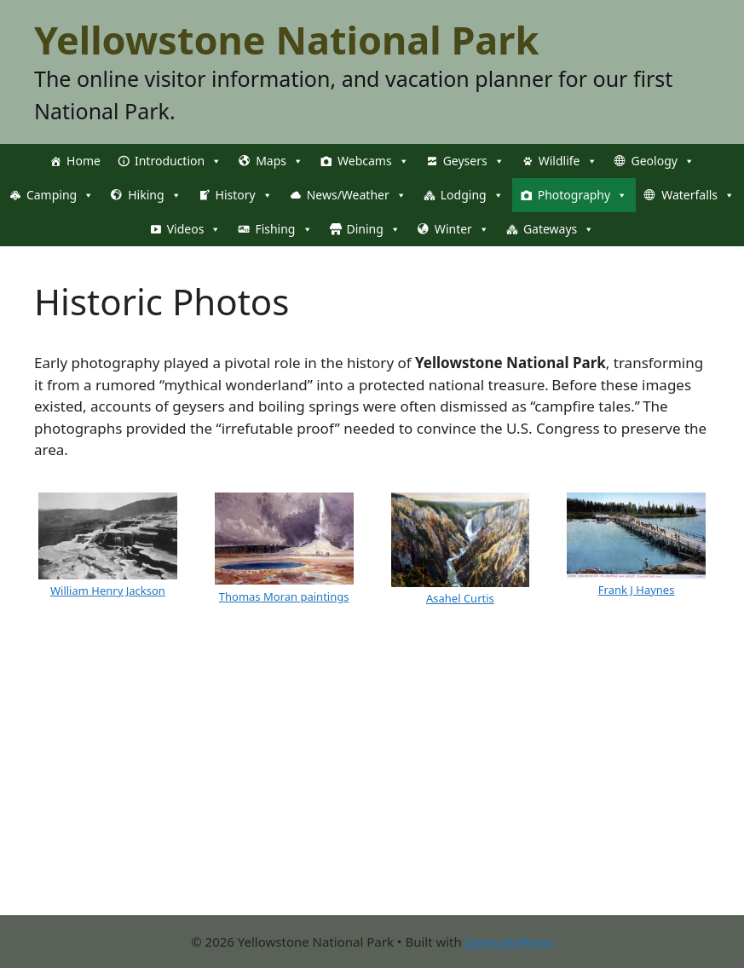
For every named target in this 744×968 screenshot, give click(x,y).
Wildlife (568, 161)
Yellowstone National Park (286, 40)
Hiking (154, 195)
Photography (582, 195)
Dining (374, 229)
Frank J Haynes (636, 589)
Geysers (474, 161)
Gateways (558, 229)
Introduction (178, 161)
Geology (663, 161)
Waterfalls (698, 195)
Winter (462, 229)
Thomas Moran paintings (284, 596)
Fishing (283, 229)
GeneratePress (509, 941)
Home (83, 161)
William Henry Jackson (107, 590)
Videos (194, 229)
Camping (60, 195)
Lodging (472, 195)
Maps (279, 161)
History (244, 195)
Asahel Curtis (460, 598)
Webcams (373, 161)
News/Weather (357, 195)
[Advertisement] (372, 796)
